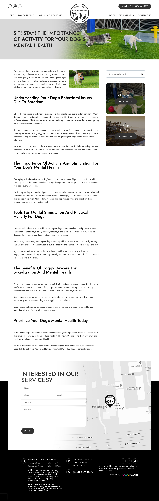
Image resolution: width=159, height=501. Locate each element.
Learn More (126, 101)
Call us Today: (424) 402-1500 (134, 6)
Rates (112, 15)
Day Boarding (26, 15)
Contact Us (144, 15)
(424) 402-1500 (83, 472)
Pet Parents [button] (126, 15)
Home (11, 15)
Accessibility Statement (119, 468)
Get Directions (78, 465)
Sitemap (109, 470)
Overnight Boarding (50, 15)
